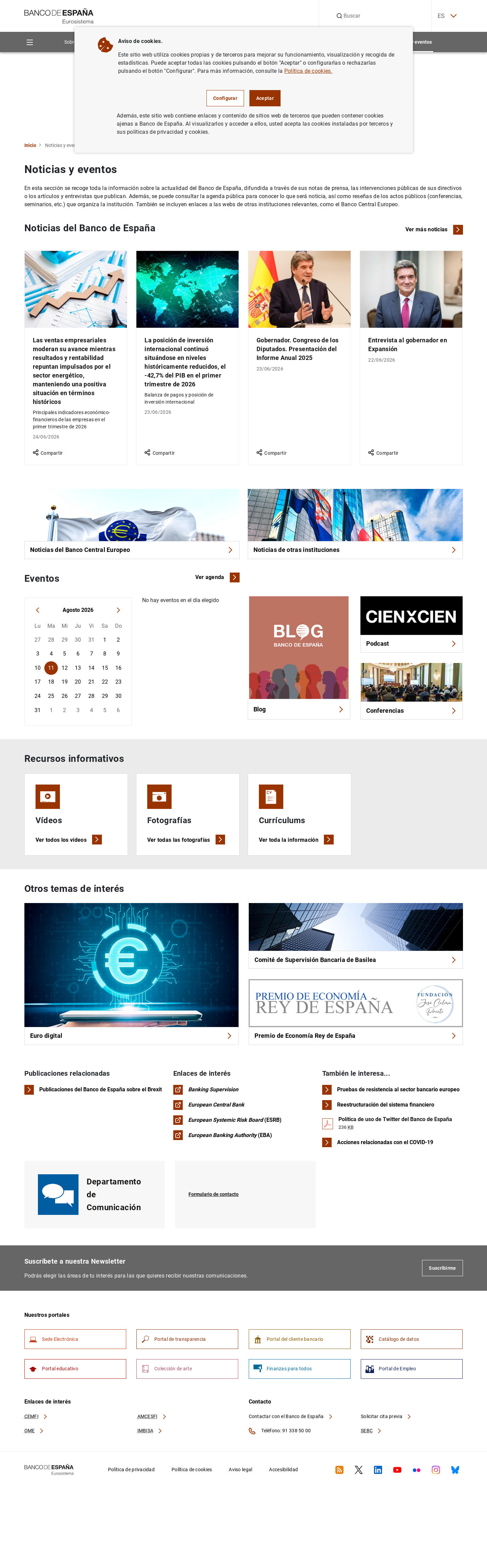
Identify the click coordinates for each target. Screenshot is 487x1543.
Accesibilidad (283, 1485)
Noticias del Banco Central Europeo (132, 551)
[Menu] (30, 42)
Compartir (48, 453)
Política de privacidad (131, 1485)
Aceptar (265, 98)
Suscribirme (442, 1279)
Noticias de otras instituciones (355, 551)
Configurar (225, 98)
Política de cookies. (308, 71)
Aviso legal (240, 1485)
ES (441, 16)
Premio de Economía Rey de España (355, 1042)
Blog (299, 713)
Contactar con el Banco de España (291, 1432)
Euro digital (131, 1040)
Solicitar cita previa (386, 1432)
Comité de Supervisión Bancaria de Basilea (355, 964)
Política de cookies (192, 1485)
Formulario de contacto (217, 1205)
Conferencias (411, 716)
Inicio (30, 145)
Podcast (411, 646)
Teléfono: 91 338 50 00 (280, 1446)
